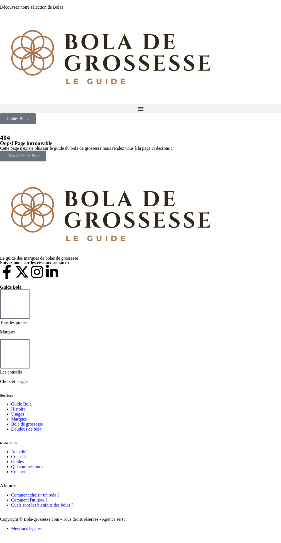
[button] (140, 108)
